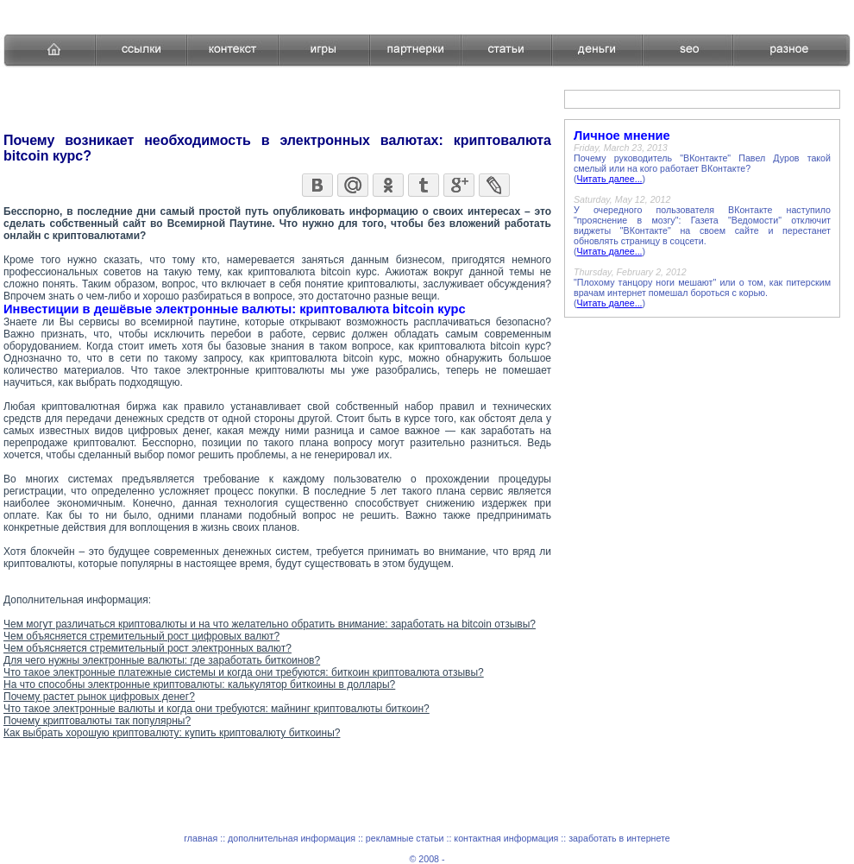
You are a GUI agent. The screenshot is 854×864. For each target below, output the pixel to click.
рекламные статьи (405, 838)
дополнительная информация (291, 838)
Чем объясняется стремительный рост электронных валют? (147, 648)
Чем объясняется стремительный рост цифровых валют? (141, 636)
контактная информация (506, 838)
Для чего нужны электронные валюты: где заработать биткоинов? (161, 660)
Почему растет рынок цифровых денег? (99, 697)
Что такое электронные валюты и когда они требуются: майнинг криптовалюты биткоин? (216, 709)
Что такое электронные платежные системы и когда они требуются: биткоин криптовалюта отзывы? (243, 672)
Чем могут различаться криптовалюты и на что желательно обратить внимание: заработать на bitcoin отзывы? (269, 624)
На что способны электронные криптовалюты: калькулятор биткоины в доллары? (199, 684)
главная (200, 838)
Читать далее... (610, 178)
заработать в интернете (619, 838)
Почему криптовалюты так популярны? (97, 721)
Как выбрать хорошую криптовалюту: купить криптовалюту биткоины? (171, 733)
